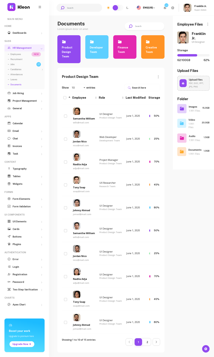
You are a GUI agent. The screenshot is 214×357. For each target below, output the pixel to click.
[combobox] (145, 8)
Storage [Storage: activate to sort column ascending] (154, 97)
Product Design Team (67, 52)
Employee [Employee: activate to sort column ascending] (79, 97)
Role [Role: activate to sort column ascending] (102, 97)
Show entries (78, 87)
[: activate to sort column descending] (66, 97)
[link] (129, 342)
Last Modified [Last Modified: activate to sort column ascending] (135, 97)
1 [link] (138, 342)
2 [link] (147, 342)
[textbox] (145, 8)
